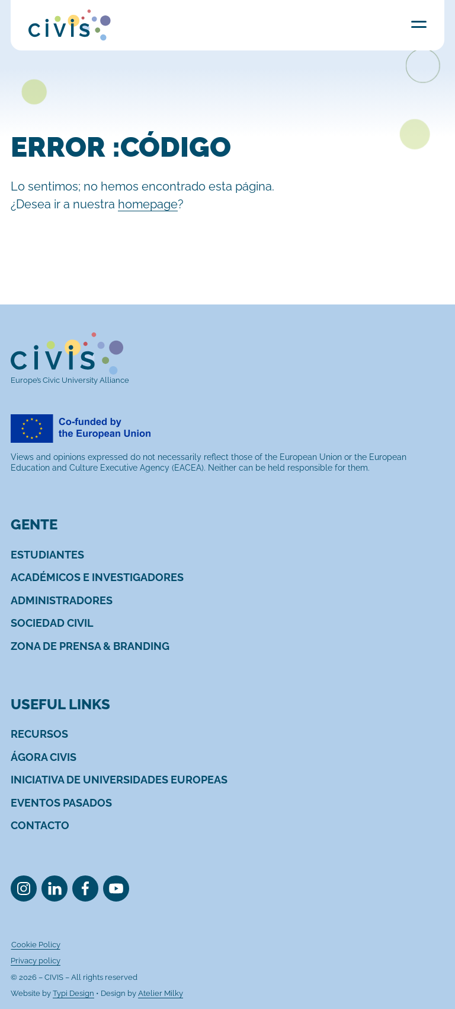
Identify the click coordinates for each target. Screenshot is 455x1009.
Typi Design (73, 993)
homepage (148, 204)
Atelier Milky (160, 993)
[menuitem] (47, 554)
